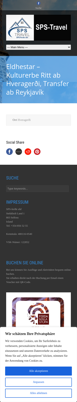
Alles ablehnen (38, 393)
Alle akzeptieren (38, 370)
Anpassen (38, 382)
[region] (38, 364)
